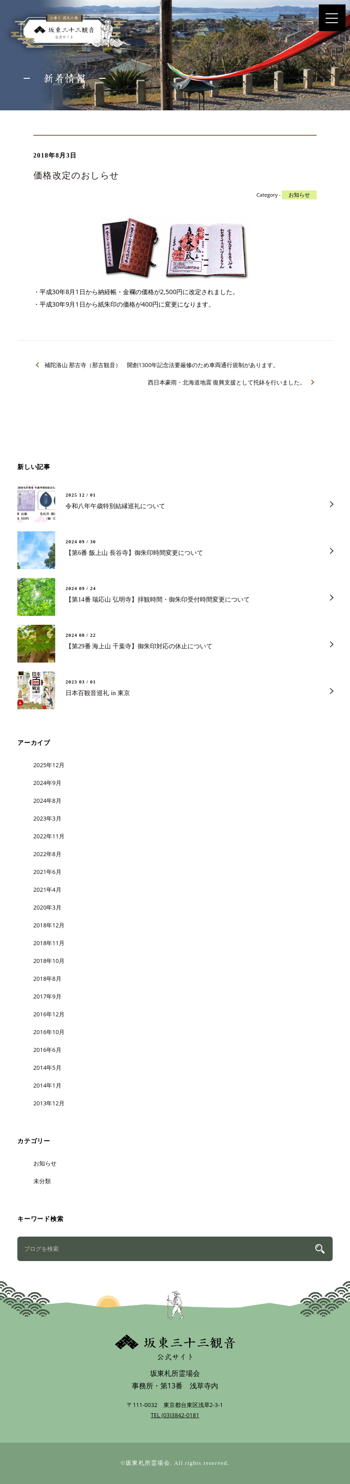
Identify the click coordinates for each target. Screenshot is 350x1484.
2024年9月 (47, 783)
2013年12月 (49, 1103)
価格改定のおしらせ (76, 175)
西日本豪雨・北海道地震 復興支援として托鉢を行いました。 (226, 382)
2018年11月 (49, 943)
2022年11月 (49, 836)
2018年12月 (49, 925)
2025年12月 (49, 765)
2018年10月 (49, 961)
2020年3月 (47, 907)
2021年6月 (47, 872)
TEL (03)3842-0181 (175, 1415)
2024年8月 (47, 801)
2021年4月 (47, 890)
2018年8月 (47, 979)
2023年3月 (47, 818)
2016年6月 (47, 1050)
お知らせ (299, 194)
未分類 (42, 1181)
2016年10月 (49, 1032)
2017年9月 (47, 996)
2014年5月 (47, 1067)
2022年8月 (47, 854)
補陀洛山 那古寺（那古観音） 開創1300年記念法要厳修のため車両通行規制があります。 (162, 365)
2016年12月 (49, 1014)
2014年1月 (47, 1085)
